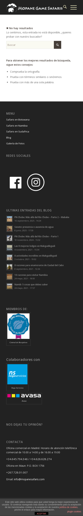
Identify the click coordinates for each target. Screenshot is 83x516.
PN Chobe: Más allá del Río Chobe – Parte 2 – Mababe (41, 217)
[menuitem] (63, 7)
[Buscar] (63, 7)
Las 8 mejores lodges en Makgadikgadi (34, 245)
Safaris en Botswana (17, 119)
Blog (8, 137)
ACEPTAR (41, 514)
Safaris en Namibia (16, 125)
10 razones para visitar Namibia (31, 274)
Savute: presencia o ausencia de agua (34, 226)
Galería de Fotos (15, 143)
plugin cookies (74, 511)
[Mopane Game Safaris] (34, 7)
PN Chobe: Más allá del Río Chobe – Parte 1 (36, 236)
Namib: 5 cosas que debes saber (31, 284)
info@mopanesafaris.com (29, 479)
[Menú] (72, 7)
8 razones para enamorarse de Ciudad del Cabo (39, 265)
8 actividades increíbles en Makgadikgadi (35, 255)
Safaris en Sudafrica (17, 131)
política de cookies (68, 507)
